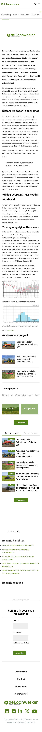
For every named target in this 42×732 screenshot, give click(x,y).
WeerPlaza (10, 330)
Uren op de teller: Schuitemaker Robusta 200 (18, 545)
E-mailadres (17, 632)
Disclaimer (21, 722)
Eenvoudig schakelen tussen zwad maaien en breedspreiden (26, 373)
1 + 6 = (15, 620)
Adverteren (21, 686)
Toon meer (21, 500)
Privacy (27, 719)
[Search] (35, 4)
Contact (21, 679)
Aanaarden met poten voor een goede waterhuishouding (26, 359)
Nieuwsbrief (21, 693)
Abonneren (21, 671)
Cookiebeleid (30, 722)
